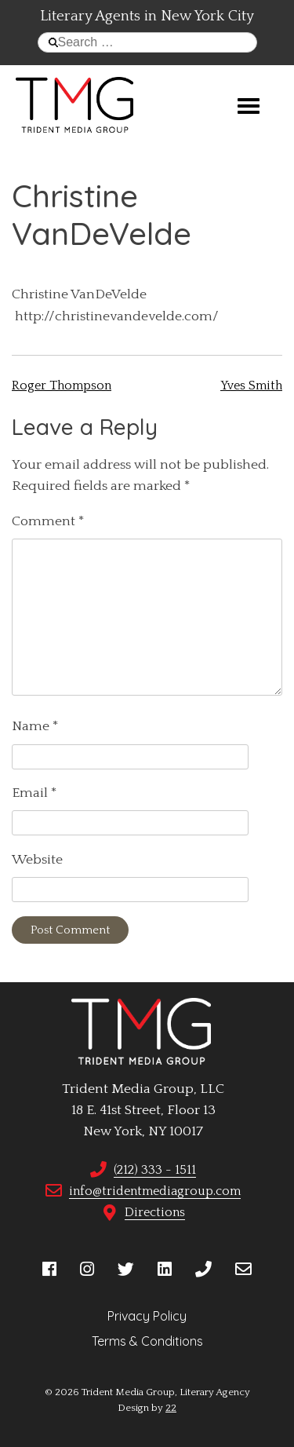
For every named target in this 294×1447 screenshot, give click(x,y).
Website (37, 860)
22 (170, 1407)
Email (34, 793)
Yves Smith (251, 385)
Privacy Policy (147, 1316)
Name (35, 726)
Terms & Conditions (147, 1341)
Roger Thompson (61, 385)
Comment (48, 521)
